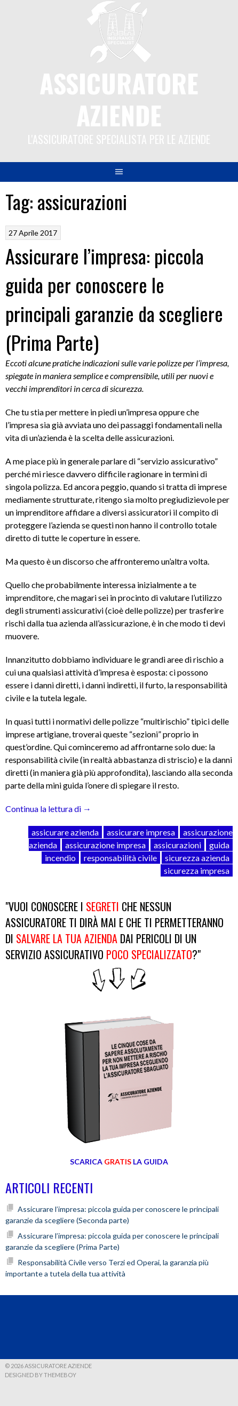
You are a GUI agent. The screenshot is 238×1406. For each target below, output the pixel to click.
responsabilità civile (120, 858)
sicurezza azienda (197, 858)
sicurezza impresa (196, 870)
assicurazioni (177, 845)
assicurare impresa (141, 832)
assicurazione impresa (105, 845)
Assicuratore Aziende (119, 99)
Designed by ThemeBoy (40, 1374)
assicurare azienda (65, 832)
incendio (60, 858)
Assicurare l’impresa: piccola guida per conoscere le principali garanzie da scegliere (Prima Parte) (114, 299)
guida (219, 845)
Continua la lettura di (48, 809)
